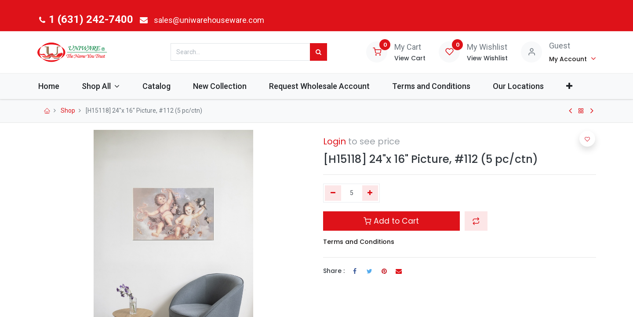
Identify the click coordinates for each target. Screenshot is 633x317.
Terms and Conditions (358, 241)
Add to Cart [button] (391, 221)
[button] (579, 86)
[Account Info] (572, 58)
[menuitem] (58, 86)
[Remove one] (333, 193)
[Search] (318, 52)
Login (334, 141)
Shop (68, 110)
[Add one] (370, 193)
